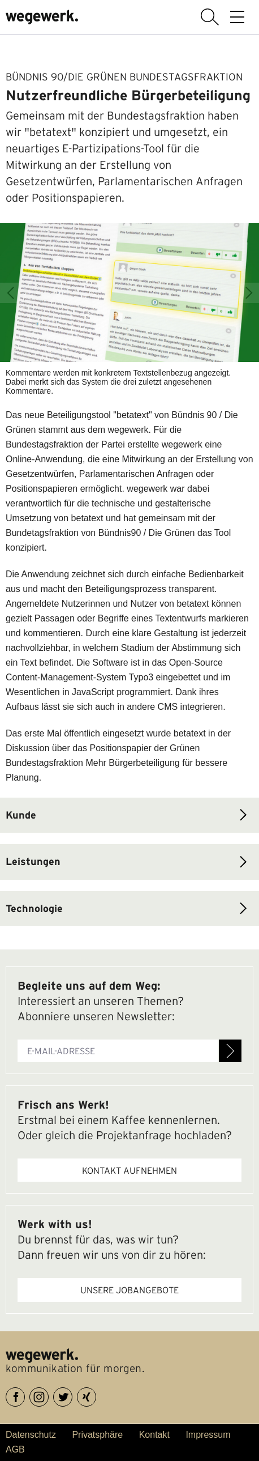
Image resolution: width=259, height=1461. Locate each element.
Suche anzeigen (209, 17)
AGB (15, 1449)
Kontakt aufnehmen (129, 1170)
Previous (10, 293)
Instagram (48, 1395)
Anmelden (230, 1051)
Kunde (21, 815)
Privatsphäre (97, 1434)
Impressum (207, 1434)
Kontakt (154, 1434)
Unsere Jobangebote (129, 1290)
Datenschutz (31, 1434)
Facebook (24, 1395)
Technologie (34, 908)
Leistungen (33, 861)
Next (249, 293)
